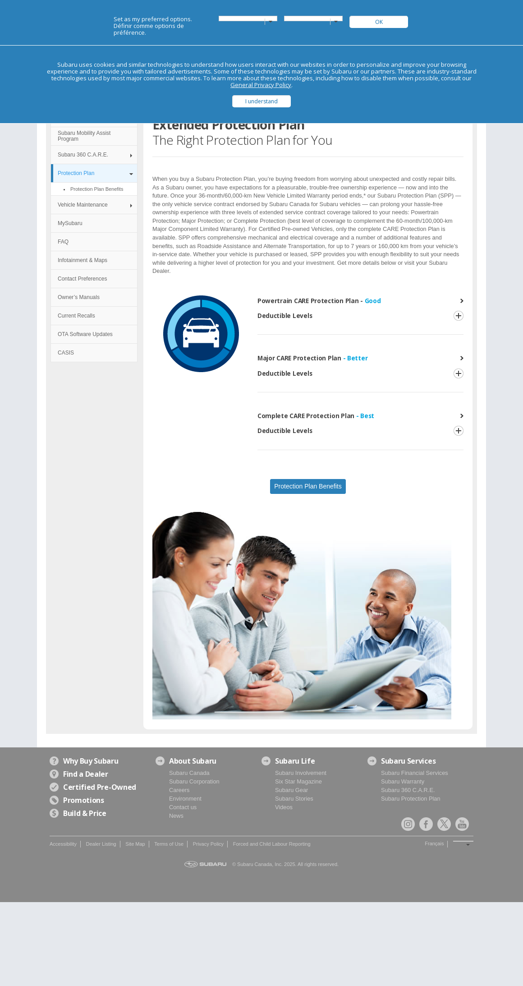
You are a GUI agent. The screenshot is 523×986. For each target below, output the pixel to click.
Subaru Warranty (402, 781)
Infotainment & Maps (82, 260)
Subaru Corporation (194, 781)
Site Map (135, 844)
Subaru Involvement (300, 772)
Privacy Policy (208, 844)
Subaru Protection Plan (410, 798)
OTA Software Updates (85, 334)
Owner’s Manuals (79, 297)
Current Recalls (76, 316)
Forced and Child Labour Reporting (272, 844)
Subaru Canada (189, 772)
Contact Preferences (82, 279)
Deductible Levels (284, 315)
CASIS (66, 353)
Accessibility (63, 844)
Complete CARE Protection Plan (315, 415)
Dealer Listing (101, 844)
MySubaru (70, 223)
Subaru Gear (291, 790)
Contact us (183, 807)
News (176, 815)
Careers (179, 790)
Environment (185, 798)
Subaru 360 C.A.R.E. (83, 155)
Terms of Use (169, 844)
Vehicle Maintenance (83, 205)
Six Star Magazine (298, 781)
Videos (284, 807)
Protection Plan (76, 173)
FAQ (63, 242)
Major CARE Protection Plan (312, 358)
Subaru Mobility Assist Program (84, 136)
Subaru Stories (294, 798)
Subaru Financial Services (414, 772)
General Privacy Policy (260, 85)
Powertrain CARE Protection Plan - (319, 300)
